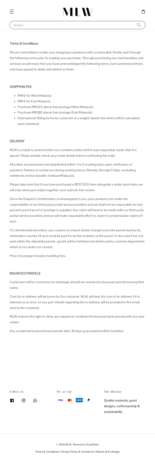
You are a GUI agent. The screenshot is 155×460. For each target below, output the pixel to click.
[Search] (139, 25)
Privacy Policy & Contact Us (77, 451)
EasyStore (93, 444)
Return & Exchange (108, 451)
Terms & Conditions (47, 451)
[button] (11, 11)
